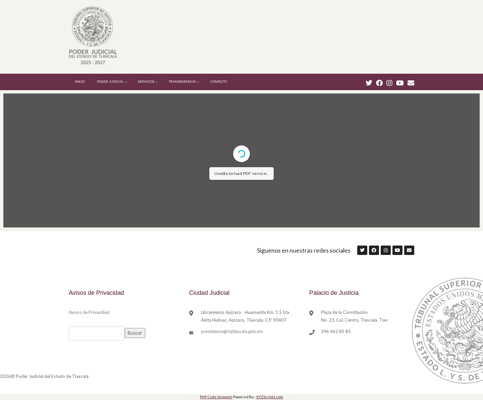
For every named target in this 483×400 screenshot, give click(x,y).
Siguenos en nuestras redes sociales (304, 250)
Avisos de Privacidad (89, 312)
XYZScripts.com (269, 397)
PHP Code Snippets (216, 397)
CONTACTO (218, 81)
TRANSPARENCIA (182, 81)
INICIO (80, 81)
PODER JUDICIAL (110, 81)
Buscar (135, 333)
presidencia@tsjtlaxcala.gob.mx (232, 331)
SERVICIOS (146, 81)
